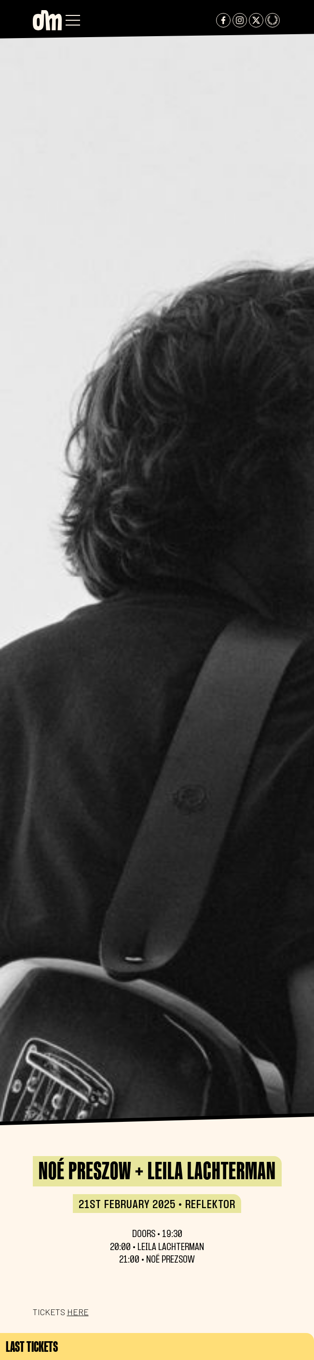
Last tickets (32, 1346)
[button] (73, 20)
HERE (78, 1311)
